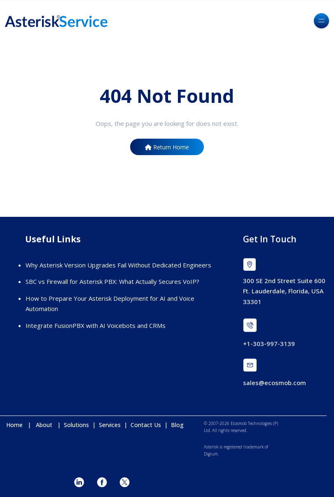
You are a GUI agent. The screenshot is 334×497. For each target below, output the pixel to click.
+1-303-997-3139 (269, 343)
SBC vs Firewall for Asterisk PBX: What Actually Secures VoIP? (112, 281)
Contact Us (146, 425)
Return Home (167, 147)
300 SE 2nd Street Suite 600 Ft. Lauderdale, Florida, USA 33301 (284, 291)
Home (17, 425)
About (46, 425)
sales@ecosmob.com (274, 383)
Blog (177, 425)
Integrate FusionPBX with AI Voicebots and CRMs (96, 325)
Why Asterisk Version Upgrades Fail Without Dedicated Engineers (118, 265)
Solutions (77, 425)
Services (110, 425)
